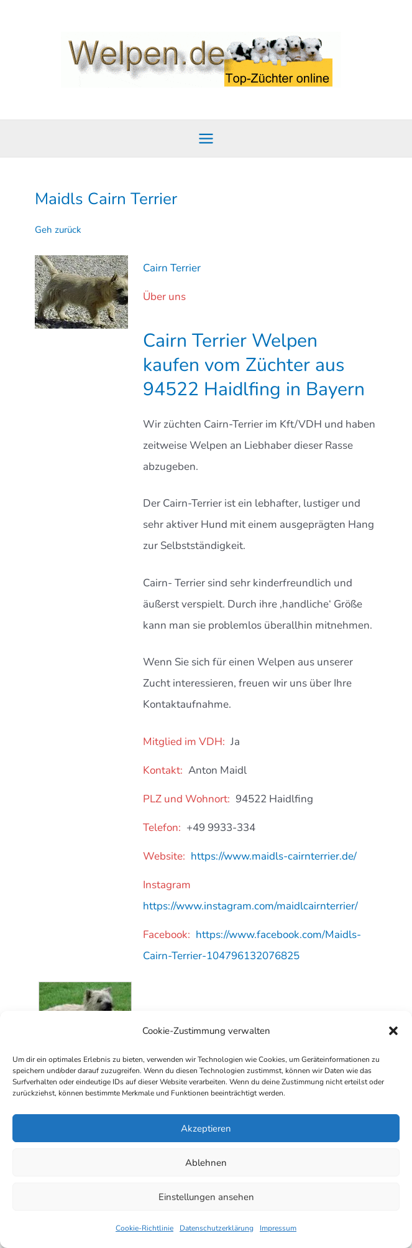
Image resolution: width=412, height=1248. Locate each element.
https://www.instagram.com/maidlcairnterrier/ (250, 906)
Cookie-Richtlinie (144, 1228)
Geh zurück (58, 229)
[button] (393, 1031)
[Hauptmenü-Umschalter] (206, 138)
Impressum (278, 1228)
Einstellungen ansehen (206, 1197)
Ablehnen (206, 1163)
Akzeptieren (206, 1128)
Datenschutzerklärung (217, 1228)
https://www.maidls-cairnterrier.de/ (274, 856)
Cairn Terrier (172, 268)
